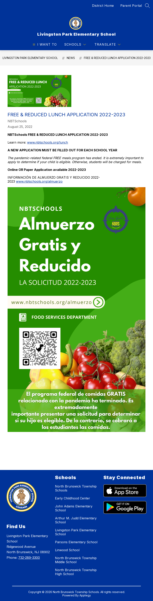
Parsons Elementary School (76, 542)
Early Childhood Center (72, 498)
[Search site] (147, 5)
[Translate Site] (107, 44)
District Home (103, 6)
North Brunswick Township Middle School (76, 560)
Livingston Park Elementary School (30, 58)
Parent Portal (131, 6)
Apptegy (85, 595)
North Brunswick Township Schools (76, 488)
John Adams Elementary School (73, 508)
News (71, 58)
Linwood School (67, 550)
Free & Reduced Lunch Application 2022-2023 (117, 58)
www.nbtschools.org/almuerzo (39, 181)
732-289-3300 (29, 558)
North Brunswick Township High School (76, 572)
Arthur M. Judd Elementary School (76, 520)
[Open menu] (44, 44)
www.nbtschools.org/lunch (47, 142)
